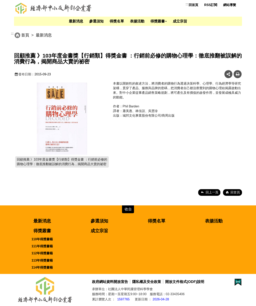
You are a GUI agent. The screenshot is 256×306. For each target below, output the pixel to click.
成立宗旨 (180, 21)
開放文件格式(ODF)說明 (184, 282)
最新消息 (76, 21)
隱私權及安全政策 (146, 282)
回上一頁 (212, 192)
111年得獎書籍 (42, 246)
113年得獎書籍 (42, 260)
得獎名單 (117, 21)
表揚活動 (137, 21)
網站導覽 (229, 5)
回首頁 (193, 5)
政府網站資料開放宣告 (110, 282)
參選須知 (96, 21)
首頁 (25, 35)
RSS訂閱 (210, 5)
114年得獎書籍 (42, 267)
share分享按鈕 (228, 74)
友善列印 (237, 74)
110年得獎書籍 (42, 239)
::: (187, 4)
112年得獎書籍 (42, 253)
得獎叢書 (158, 21)
